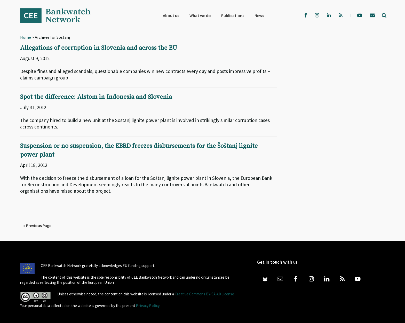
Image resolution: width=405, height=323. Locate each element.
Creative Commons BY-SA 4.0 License (204, 293)
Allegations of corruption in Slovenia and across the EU (98, 48)
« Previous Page (37, 224)
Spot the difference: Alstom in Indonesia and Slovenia (96, 97)
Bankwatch (59, 15)
